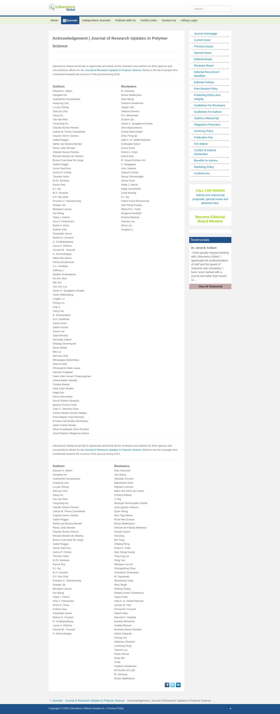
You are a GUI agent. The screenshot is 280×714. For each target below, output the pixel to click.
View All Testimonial (210, 286)
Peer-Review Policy (206, 88)
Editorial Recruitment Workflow (206, 73)
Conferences (201, 173)
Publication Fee (203, 137)
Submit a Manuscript (206, 118)
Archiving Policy (203, 131)
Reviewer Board (204, 65)
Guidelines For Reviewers (209, 105)
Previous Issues (203, 46)
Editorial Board (203, 59)
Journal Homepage (205, 33)
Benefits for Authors (206, 160)
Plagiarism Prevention (207, 124)
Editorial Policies (204, 82)
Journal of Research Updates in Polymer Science (113, 70)
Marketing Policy (204, 166)
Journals (57, 700)
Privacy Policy (116, 708)
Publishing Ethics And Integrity (207, 97)
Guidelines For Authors (208, 111)
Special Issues (203, 52)
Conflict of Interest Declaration (205, 152)
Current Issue (202, 40)
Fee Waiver (201, 143)
